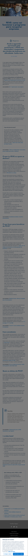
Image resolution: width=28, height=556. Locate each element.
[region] (14, 547)
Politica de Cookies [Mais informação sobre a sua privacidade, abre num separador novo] (11, 551)
